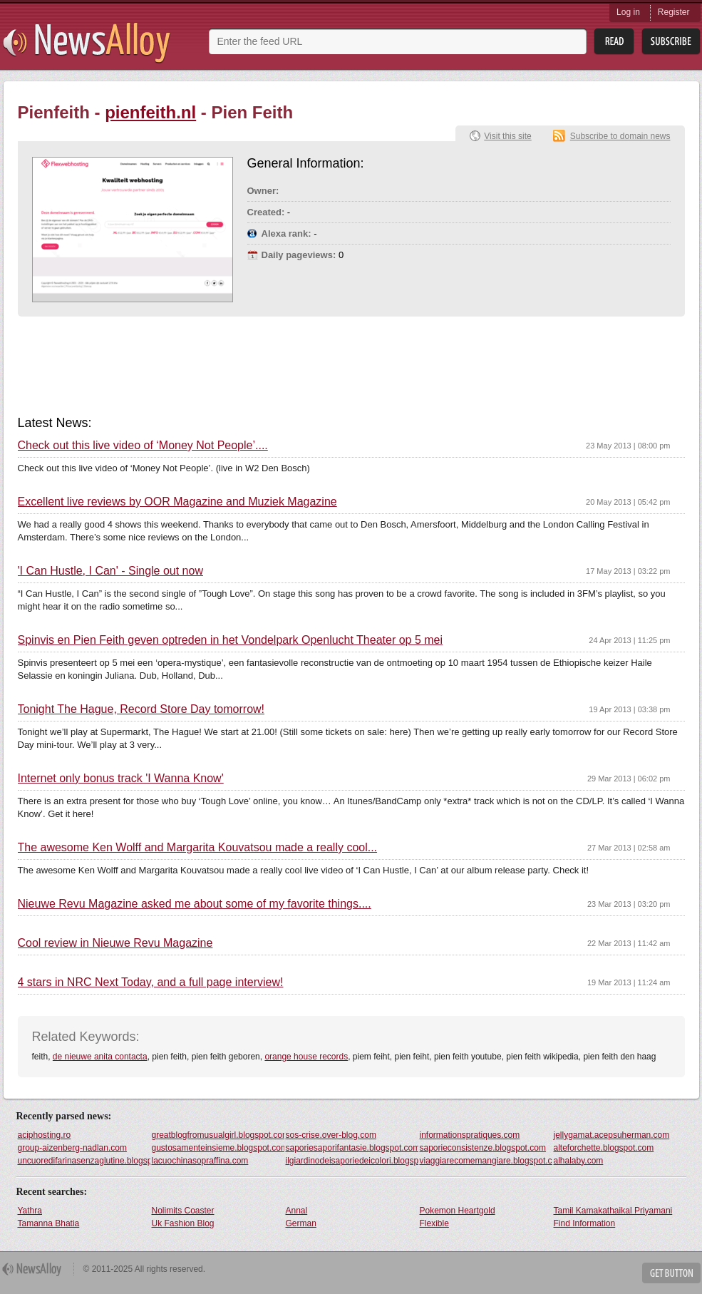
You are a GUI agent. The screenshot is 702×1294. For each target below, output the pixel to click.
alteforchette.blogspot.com (604, 1148)
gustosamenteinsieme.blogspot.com (218, 1148)
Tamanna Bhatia (49, 1223)
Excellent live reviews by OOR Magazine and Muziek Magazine (177, 502)
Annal (297, 1211)
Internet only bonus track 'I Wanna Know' (121, 778)
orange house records (306, 1057)
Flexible (434, 1223)
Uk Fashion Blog (183, 1223)
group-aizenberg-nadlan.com (72, 1148)
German (301, 1223)
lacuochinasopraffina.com (200, 1161)
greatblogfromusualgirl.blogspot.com (218, 1135)
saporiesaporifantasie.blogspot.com (352, 1148)
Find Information (585, 1223)
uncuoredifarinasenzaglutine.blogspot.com (84, 1161)
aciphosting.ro (44, 1135)
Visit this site (507, 136)
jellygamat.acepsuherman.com (612, 1135)
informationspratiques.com (470, 1135)
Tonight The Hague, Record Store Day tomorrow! (141, 709)
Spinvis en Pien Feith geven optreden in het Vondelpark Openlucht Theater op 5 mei (230, 640)
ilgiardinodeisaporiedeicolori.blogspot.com (352, 1161)
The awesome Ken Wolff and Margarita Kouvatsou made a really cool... (198, 847)
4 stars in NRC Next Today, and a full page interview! (151, 982)
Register (674, 12)
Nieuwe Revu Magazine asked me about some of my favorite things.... (194, 904)
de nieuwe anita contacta (100, 1057)
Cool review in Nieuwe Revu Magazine (115, 943)
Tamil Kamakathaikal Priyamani (613, 1211)
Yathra (30, 1211)
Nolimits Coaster (183, 1211)
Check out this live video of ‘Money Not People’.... (143, 445)
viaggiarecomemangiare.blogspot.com (486, 1161)
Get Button (671, 1273)
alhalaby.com (579, 1161)
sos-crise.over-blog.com (331, 1135)
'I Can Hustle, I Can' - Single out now (110, 571)
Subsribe (671, 42)
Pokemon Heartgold (457, 1211)
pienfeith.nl (150, 112)
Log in (628, 12)
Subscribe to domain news (620, 136)
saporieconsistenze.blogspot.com (483, 1148)
